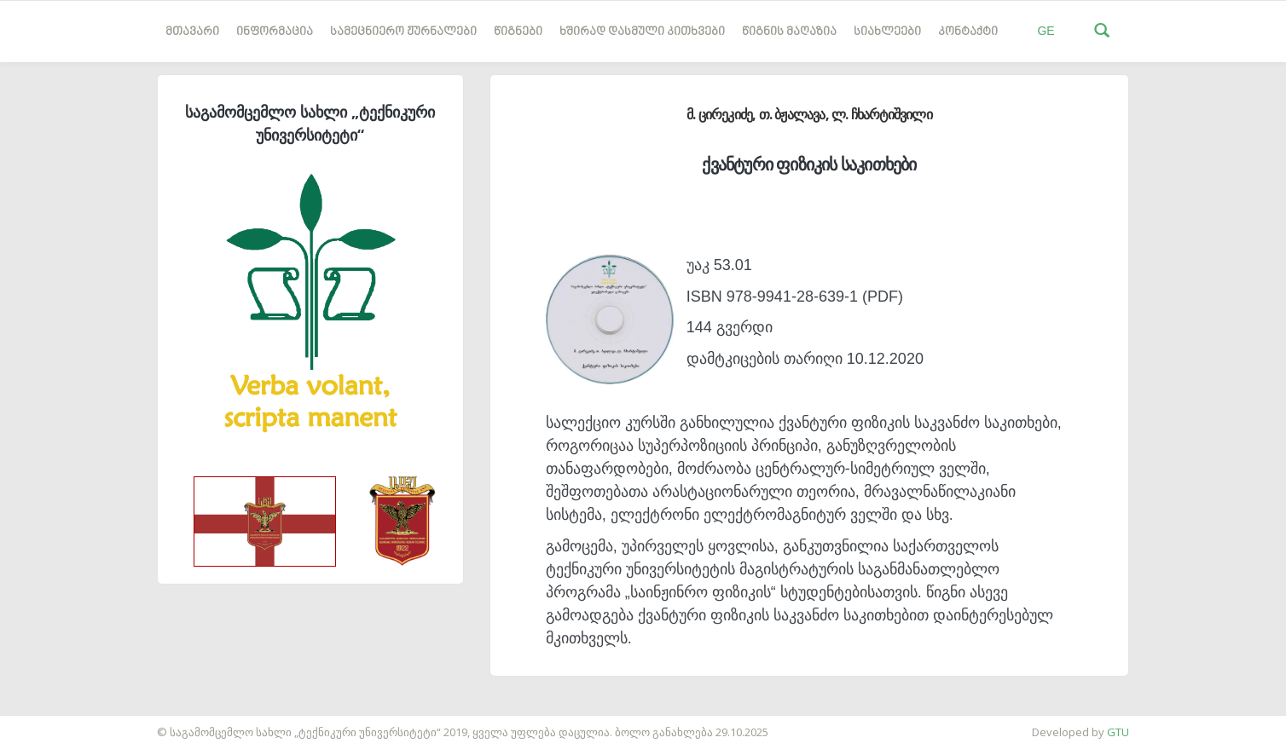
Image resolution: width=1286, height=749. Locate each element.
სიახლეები (887, 32)
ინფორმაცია (274, 32)
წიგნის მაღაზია (789, 32)
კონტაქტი (968, 32)
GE (1045, 30)
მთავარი (192, 32)
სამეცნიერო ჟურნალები (403, 32)
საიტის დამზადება (50, 723)
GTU (1118, 732)
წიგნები (518, 32)
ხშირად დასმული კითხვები (642, 32)
